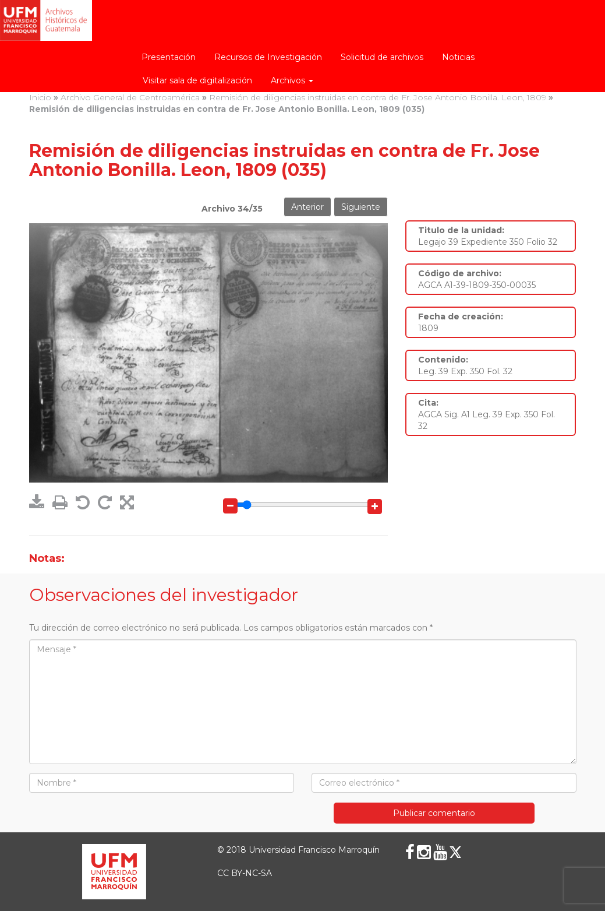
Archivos (292, 80)
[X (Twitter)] (455, 852)
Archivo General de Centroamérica (130, 97)
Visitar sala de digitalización (197, 80)
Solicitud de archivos (382, 57)
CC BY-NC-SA (244, 873)
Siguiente (360, 207)
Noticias (458, 57)
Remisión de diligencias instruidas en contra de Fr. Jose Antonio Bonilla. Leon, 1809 (377, 97)
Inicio (40, 97)
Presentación (168, 57)
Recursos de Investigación (268, 57)
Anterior (307, 207)
